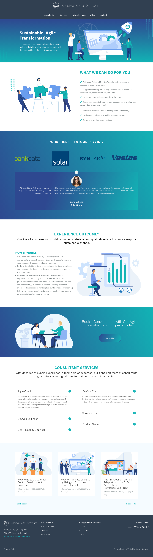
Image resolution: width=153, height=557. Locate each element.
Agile (43, 489)
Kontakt (103, 15)
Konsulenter (49, 15)
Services (63, 15)
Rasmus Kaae (24, 489)
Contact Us (110, 338)
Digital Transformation (30, 492)
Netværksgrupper (79, 15)
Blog (19, 492)
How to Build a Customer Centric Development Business (32, 482)
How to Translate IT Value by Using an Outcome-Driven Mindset (75, 482)
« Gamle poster (21, 504)
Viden (92, 15)
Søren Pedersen (68, 489)
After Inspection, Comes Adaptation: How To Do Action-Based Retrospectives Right (118, 483)
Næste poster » (132, 504)
